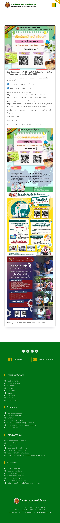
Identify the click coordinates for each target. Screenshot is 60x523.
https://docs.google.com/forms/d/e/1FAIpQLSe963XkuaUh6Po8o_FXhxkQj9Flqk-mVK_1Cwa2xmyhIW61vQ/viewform (29, 103)
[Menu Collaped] (54, 5)
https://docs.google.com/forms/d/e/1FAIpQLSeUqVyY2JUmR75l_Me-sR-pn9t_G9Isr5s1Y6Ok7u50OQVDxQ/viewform (29, 112)
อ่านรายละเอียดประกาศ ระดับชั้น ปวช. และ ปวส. (25, 92)
